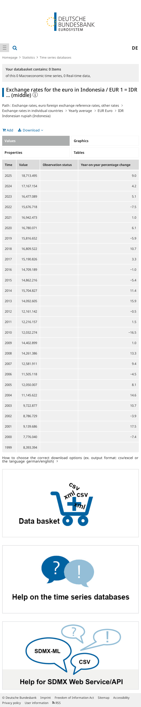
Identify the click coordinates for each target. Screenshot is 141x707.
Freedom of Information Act (74, 698)
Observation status (57, 164)
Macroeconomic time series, (40, 75)
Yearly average (80, 110)
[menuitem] (4, 47)
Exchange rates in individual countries (32, 110)
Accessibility (121, 698)
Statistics (28, 57)
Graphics (81, 140)
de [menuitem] (135, 47)
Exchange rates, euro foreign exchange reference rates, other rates (65, 105)
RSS (56, 703)
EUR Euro (105, 110)
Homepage (10, 57)
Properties (13, 152)
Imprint (45, 698)
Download (31, 130)
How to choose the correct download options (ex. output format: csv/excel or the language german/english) (70, 459)
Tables (79, 152)
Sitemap (103, 698)
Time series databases (55, 57)
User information (36, 703)
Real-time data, (77, 75)
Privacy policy (11, 703)
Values (10, 140)
